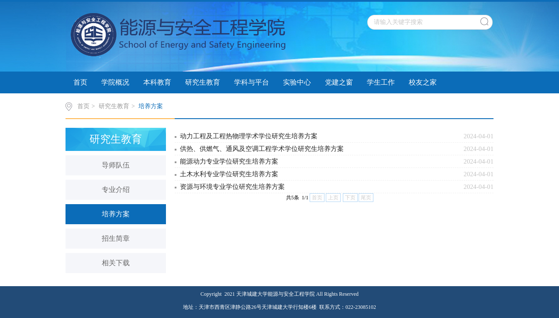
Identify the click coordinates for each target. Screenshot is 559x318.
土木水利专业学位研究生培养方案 (229, 174)
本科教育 (157, 82)
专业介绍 (116, 189)
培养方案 (150, 106)
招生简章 (116, 238)
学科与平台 (251, 82)
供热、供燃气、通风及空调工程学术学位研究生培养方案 (262, 148)
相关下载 (116, 263)
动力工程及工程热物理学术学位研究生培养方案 (248, 136)
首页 (80, 82)
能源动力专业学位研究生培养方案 (229, 161)
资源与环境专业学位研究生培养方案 (232, 186)
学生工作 (381, 82)
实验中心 (297, 82)
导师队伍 (116, 165)
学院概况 (115, 82)
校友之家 (423, 82)
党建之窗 (339, 82)
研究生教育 (202, 82)
